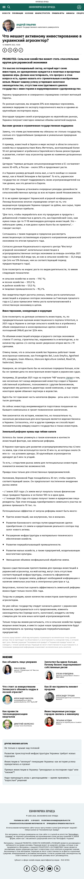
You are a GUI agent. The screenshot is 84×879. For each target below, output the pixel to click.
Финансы (70, 13)
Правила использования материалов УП (27, 823)
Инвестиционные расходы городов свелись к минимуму (61, 713)
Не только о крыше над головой (21, 748)
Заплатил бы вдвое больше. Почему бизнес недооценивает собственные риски (62, 664)
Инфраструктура (42, 13)
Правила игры (58, 13)
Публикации (17, 13)
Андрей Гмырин (26, 24)
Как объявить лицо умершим (19, 661)
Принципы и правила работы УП (60, 823)
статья (69, 377)
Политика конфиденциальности (55, 820)
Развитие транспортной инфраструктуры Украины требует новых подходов (39, 754)
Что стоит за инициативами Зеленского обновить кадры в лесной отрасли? (20, 689)
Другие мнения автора (16, 743)
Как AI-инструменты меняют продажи (61, 688)
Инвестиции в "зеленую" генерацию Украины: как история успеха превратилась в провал (39, 763)
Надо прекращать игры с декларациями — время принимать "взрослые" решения (36, 779)
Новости (6, 13)
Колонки (29, 13)
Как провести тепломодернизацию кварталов (15, 714)
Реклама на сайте (21, 820)
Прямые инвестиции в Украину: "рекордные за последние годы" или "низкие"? (41, 771)
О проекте (35, 820)
